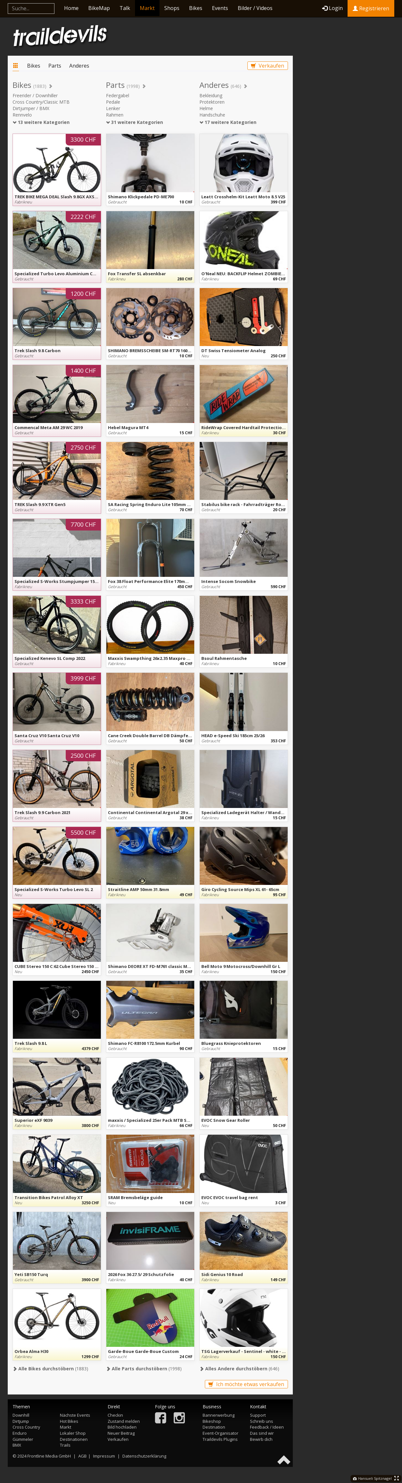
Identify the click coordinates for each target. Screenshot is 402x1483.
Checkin (115, 1415)
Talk (125, 8)
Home (71, 8)
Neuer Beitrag (121, 1433)
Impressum (104, 1456)
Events (220, 8)
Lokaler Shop (73, 1433)
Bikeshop (212, 1421)
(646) (239, 1369)
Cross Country (26, 1427)
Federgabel (117, 95)
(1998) (144, 1369)
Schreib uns (261, 1421)
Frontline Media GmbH (49, 1456)
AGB (82, 1456)
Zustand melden (124, 1421)
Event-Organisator (220, 1433)
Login (332, 8)
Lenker (113, 108)
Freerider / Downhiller (35, 95)
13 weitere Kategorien (41, 122)
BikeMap (99, 8)
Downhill (21, 1415)
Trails (65, 1445)
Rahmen (114, 115)
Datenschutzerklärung (144, 1456)
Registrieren (371, 8)
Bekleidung (210, 95)
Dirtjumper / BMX (31, 108)
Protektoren (212, 102)
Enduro (20, 1433)
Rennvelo (22, 115)
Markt (147, 8)
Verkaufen (267, 65)
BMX (17, 1445)
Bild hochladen (122, 1427)
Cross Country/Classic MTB (41, 102)
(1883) (50, 1369)
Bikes (195, 8)
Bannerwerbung (219, 1415)
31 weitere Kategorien (134, 122)
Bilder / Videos (255, 8)
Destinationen (74, 1439)
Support (258, 1415)
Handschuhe (212, 115)
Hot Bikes (69, 1421)
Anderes (79, 65)
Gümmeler (23, 1439)
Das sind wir (262, 1433)
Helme (206, 108)
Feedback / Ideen (267, 1427)
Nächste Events (75, 1415)
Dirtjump (21, 1421)
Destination (214, 1427)
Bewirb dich (261, 1439)
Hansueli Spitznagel (372, 1478)
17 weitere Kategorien (227, 122)
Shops (171, 8)
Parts (54, 65)
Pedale (113, 102)
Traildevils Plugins (220, 1439)
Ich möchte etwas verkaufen (246, 1384)
